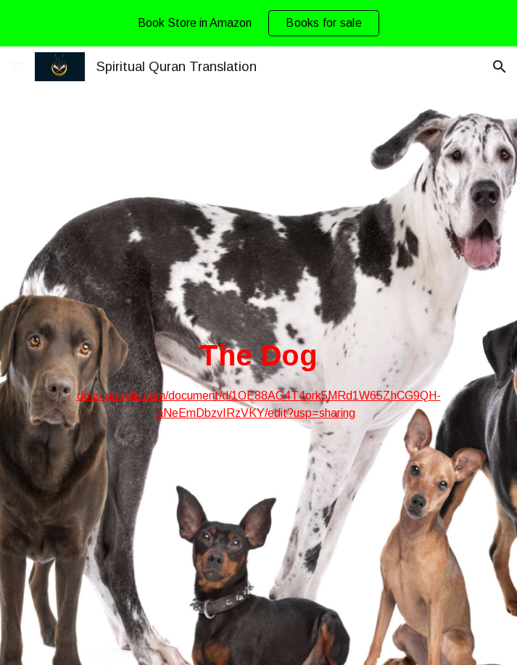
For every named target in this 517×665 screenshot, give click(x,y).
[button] (17, 66)
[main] (259, 379)
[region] (258, 23)
